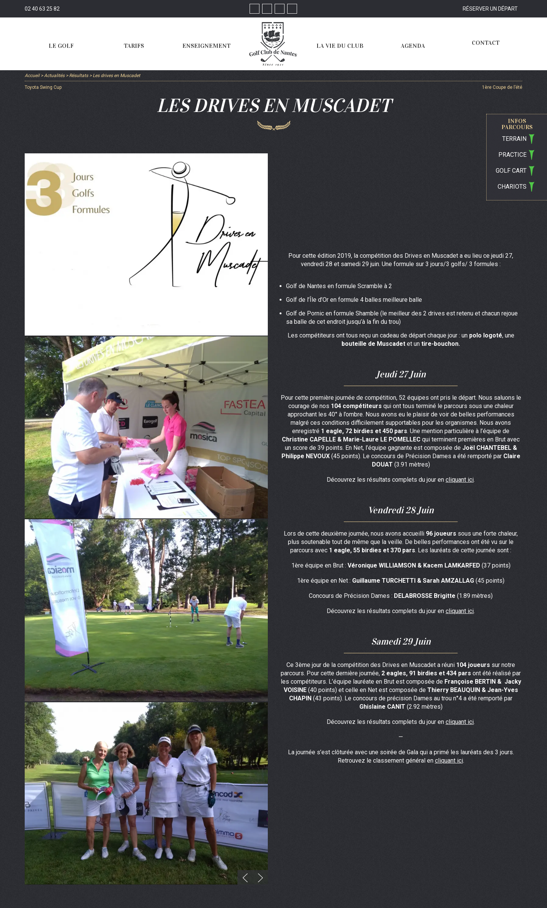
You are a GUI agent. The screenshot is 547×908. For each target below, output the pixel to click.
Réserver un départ (490, 9)
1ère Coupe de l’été (502, 87)
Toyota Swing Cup (43, 87)
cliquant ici (460, 479)
